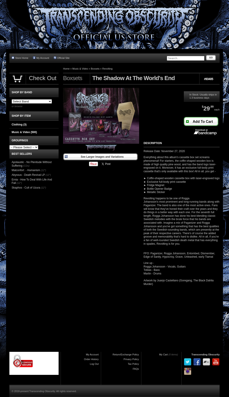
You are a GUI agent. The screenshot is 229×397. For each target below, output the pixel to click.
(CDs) (26, 165)
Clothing (19, 124)
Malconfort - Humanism (26, 170)
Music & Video (80, 68)
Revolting (107, 68)
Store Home (20, 57)
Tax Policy (133, 364)
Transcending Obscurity (205, 354)
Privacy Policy (131, 359)
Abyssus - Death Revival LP (28, 174)
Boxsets (95, 68)
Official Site (62, 57)
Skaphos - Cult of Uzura (26, 187)
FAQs (136, 368)
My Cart (163, 354)
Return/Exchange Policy (126, 354)
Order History (91, 359)
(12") (43, 170)
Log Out (94, 364)
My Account (41, 57)
